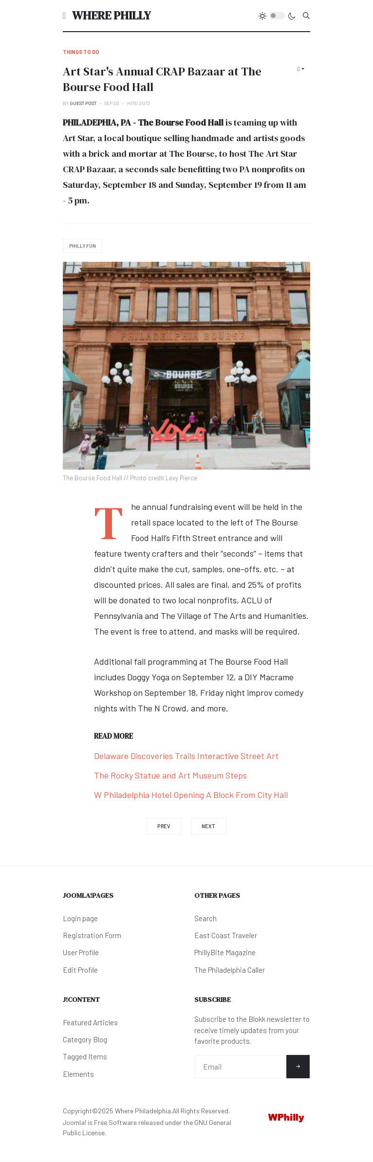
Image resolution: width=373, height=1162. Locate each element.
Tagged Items (85, 1056)
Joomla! (74, 1122)
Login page (80, 918)
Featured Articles (90, 1022)
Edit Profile (80, 969)
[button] (64, 15)
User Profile (81, 952)
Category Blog (85, 1039)
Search (205, 918)
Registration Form (92, 935)
